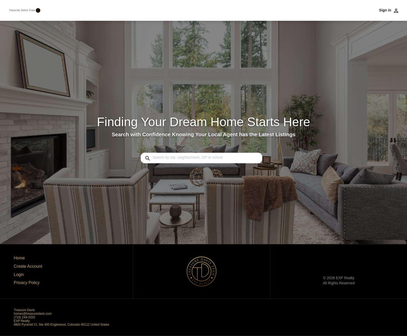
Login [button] (19, 274)
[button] (28, 276)
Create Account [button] (28, 266)
